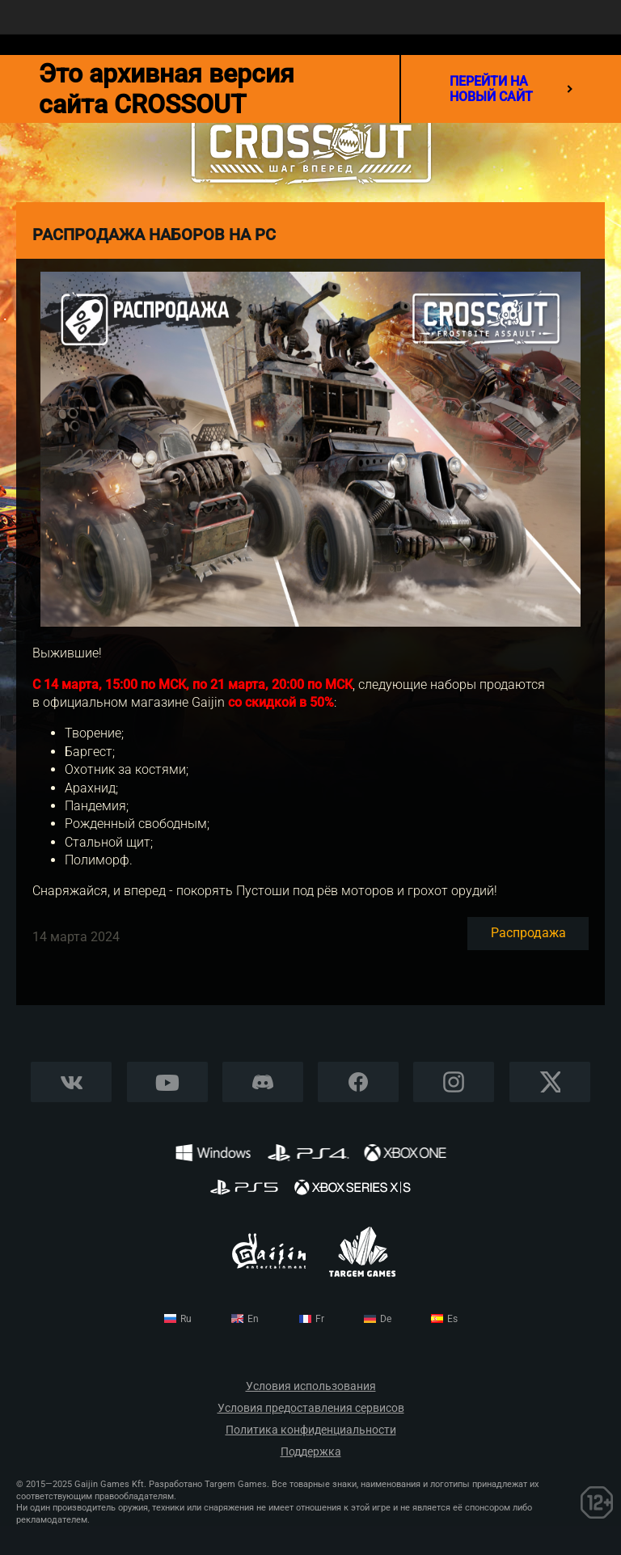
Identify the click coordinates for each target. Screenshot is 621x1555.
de (385, 1319)
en (253, 1319)
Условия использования (311, 1386)
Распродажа (528, 932)
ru (186, 1319)
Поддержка (311, 1452)
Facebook (358, 1082)
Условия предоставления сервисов (311, 1408)
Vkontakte (71, 1082)
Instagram (453, 1082)
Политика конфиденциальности (311, 1430)
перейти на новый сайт (511, 89)
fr (319, 1319)
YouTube (167, 1082)
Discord (262, 1082)
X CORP (549, 1082)
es (452, 1319)
